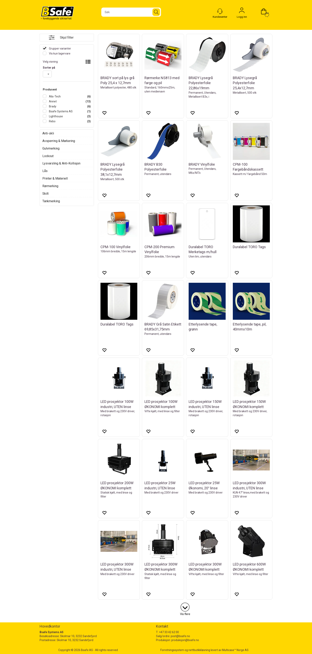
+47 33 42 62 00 (169, 632)
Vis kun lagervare (59, 53)
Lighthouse (55, 116)
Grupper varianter (59, 48)
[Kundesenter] (220, 11)
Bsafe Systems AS (60, 111)
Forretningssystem (172, 650)
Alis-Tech (54, 96)
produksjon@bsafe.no (185, 640)
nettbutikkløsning (199, 650)
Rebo (52, 121)
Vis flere (185, 614)
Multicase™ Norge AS (235, 650)
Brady (52, 106)
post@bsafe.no (180, 636)
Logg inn (242, 11)
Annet (52, 101)
